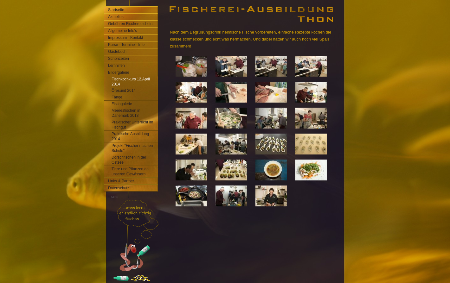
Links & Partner (121, 181)
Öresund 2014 (124, 90)
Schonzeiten (118, 58)
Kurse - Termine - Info (126, 44)
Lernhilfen (116, 65)
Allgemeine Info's (122, 30)
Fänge (117, 97)
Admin (114, 197)
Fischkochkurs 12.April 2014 (131, 81)
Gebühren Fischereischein (130, 24)
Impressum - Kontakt (125, 37)
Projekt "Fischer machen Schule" (132, 148)
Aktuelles (116, 17)
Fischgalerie (122, 104)
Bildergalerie (118, 72)
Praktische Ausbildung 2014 (130, 136)
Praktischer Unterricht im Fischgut (132, 124)
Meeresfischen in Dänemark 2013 (126, 113)
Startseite (116, 10)
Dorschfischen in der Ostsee (129, 160)
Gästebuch (117, 51)
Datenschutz (118, 188)
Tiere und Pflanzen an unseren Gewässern (130, 171)
